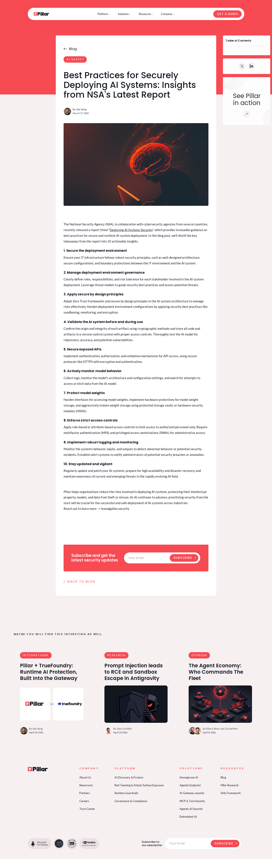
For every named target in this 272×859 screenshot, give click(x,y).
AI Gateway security (192, 793)
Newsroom (86, 785)
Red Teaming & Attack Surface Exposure (139, 785)
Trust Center (87, 809)
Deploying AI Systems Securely (131, 230)
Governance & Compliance (131, 801)
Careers (84, 801)
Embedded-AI (188, 816)
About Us (85, 777)
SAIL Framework (231, 793)
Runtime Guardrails (126, 793)
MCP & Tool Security (192, 801)
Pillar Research (230, 785)
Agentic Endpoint (190, 785)
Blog (223, 777)
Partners (84, 793)
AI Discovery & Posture (129, 777)
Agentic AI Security (191, 809)
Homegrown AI (189, 777)
